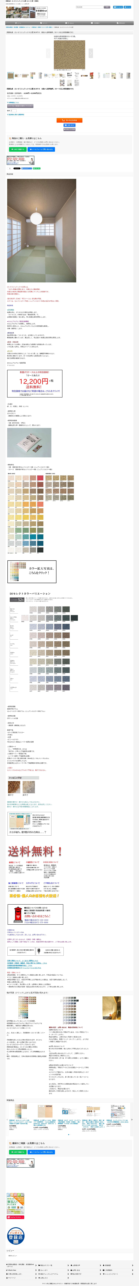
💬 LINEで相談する (17, 149)
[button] (48, 53)
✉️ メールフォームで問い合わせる (41, 149)
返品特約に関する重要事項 (15, 114)
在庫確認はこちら (13, 102)
